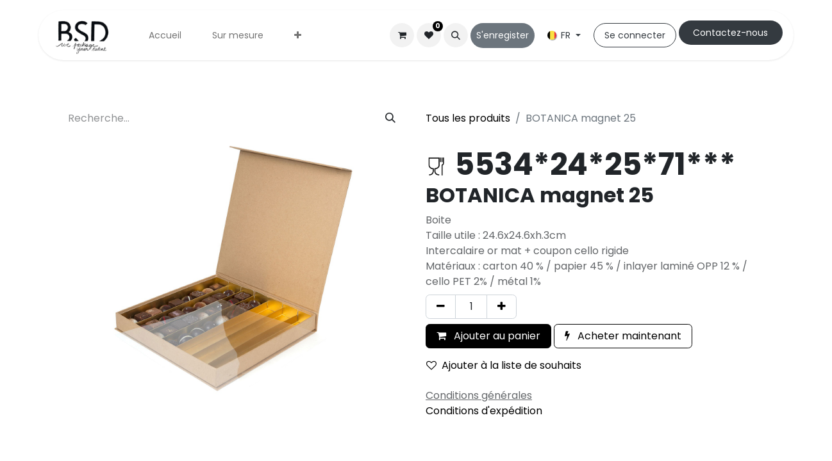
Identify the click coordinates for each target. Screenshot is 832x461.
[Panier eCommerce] (402, 35)
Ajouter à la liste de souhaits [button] (503, 365)
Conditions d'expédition (484, 410)
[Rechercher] (390, 118)
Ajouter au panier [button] (488, 335)
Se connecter (634, 35)
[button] (456, 35)
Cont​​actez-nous (730, 32)
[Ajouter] (502, 307)
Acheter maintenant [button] (623, 335)
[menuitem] (165, 35)
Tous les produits (468, 118)
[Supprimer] (441, 307)
